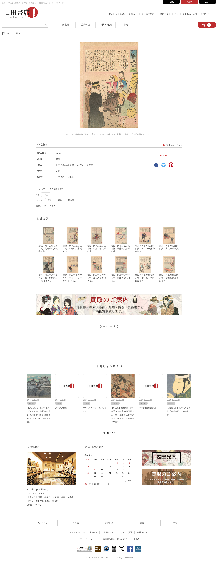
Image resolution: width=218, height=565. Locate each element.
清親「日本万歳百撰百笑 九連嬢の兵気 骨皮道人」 (48, 249)
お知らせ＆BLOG (117, 14)
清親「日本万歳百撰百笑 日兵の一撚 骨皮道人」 (145, 249)
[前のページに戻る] (11, 33)
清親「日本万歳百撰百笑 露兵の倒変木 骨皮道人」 (145, 278)
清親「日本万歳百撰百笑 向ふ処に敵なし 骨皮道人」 (48, 278)
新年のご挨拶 (61, 408)
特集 (125, 24)
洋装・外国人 (50, 206)
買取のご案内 (147, 14)
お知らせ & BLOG (109, 366)
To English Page (172, 145)
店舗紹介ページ (34, 505)
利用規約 (135, 539)
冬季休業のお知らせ (148, 408)
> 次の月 (129, 481)
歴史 (50, 200)
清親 (58, 159)
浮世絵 (65, 24)
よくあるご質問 (189, 14)
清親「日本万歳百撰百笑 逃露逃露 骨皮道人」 (120, 278)
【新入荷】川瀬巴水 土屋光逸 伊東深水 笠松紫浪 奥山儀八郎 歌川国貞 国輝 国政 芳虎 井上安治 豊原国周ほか (39, 415)
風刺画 (71, 200)
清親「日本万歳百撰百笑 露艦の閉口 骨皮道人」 (169, 278)
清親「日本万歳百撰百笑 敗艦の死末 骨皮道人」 (72, 249)
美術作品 (85, 24)
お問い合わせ (207, 14)
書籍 (142, 523)
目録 (176, 14)
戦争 (60, 200)
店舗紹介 (133, 14)
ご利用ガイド (164, 14)
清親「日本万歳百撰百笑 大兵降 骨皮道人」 (169, 249)
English (207, 2)
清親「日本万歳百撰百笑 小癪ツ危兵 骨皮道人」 (96, 249)
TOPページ (42, 523)
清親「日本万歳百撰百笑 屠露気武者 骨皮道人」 (120, 249)
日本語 (189, 2)
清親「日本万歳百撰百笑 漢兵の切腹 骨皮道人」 (96, 278)
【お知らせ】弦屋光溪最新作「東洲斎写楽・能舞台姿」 (179, 411)
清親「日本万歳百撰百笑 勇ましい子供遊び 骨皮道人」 (72, 278)
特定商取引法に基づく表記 (115, 539)
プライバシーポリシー (88, 539)
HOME (171, 2)
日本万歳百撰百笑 (55, 189)
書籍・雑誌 (105, 24)
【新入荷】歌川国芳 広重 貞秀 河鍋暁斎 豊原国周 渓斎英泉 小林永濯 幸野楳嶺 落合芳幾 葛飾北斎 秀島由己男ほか (122, 415)
